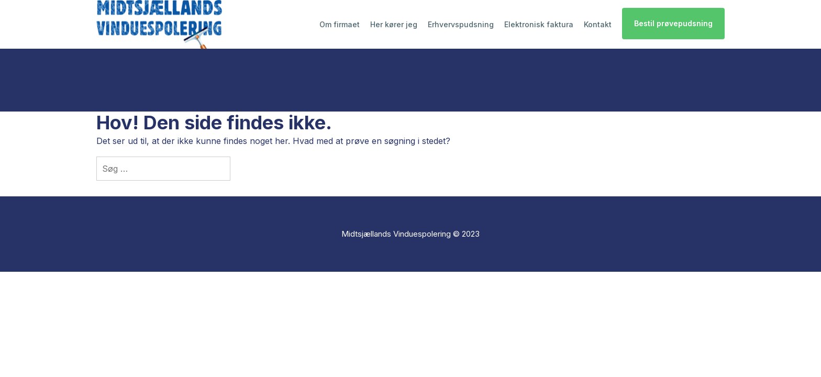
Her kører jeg (393, 24)
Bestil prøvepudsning (673, 23)
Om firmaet (339, 24)
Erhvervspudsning (461, 24)
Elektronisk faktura (538, 24)
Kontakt (598, 24)
